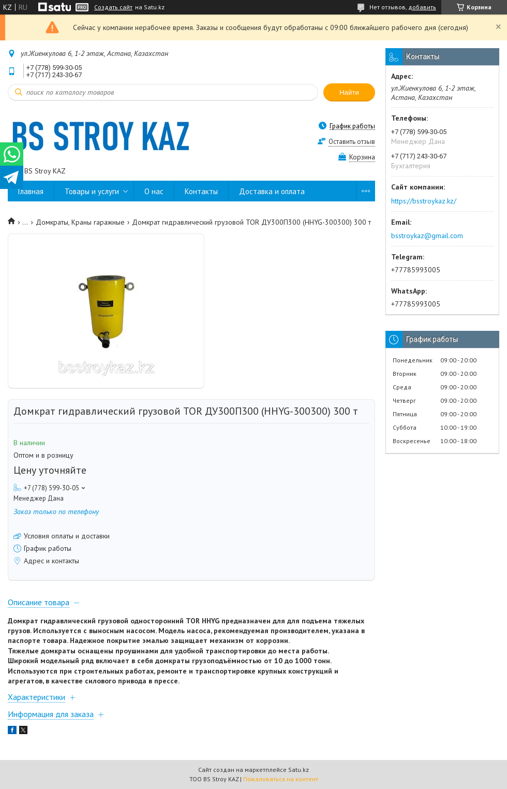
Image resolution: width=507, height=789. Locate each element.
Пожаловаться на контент (280, 779)
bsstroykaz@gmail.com (427, 235)
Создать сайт (113, 7)
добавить (422, 7)
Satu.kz (298, 769)
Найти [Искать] (349, 92)
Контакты (201, 191)
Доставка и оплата (272, 191)
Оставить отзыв (352, 141)
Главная (30, 191)
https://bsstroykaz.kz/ (423, 201)
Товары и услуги (92, 191)
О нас (153, 191)
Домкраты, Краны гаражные (80, 222)
